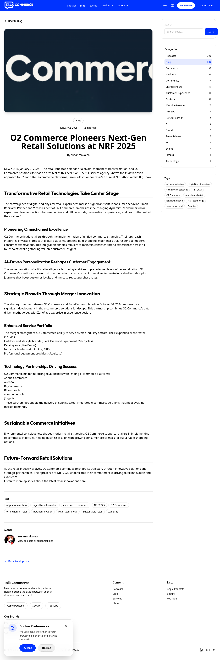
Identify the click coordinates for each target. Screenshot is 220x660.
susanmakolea (80, 155)
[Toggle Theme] (165, 5)
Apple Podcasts (16, 605)
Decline (46, 648)
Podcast (71, 5)
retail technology (67, 511)
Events (93, 5)
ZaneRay (113, 511)
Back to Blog (13, 21)
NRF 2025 (99, 505)
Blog (83, 5)
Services (107, 5)
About (123, 5)
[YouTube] (172, 5)
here (83, 481)
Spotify (36, 605)
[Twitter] (214, 650)
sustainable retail (92, 511)
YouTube (53, 605)
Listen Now (206, 5)
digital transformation (45, 505)
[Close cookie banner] (66, 626)
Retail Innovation (42, 511)
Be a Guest (186, 5)
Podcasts (118, 589)
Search (211, 31)
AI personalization (16, 505)
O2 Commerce (119, 505)
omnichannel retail (17, 511)
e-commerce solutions (75, 505)
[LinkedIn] (202, 650)
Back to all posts (16, 561)
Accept (28, 648)
